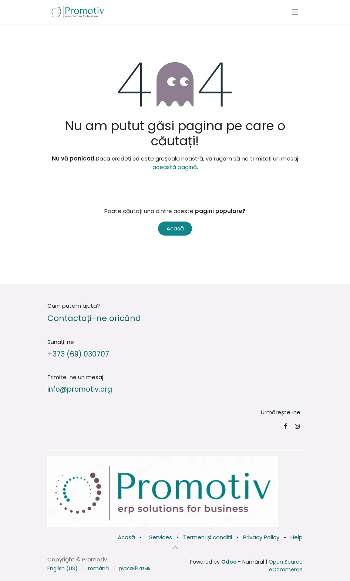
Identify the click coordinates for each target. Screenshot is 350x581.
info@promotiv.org (79, 389)
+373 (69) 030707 (78, 354)
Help (296, 537)
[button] (175, 548)
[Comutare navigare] (295, 12)
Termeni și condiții (207, 537)
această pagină (174, 167)
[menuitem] (62, 569)
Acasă (175, 228)
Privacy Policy (261, 537)
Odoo (229, 561)
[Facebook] (285, 426)
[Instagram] (297, 426)
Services (160, 537)
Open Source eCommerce (286, 565)
